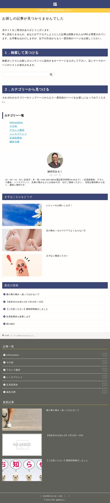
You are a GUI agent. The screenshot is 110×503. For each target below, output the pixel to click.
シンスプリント (18, 134)
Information (16, 122)
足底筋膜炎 (16, 138)
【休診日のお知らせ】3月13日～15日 (24, 302)
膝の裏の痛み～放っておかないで (22, 294)
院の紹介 (10, 324)
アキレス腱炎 (17, 130)
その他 (13, 126)
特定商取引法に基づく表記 (52, 496)
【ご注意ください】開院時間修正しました (27, 309)
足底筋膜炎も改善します (18, 316)
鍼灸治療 (15, 141)
